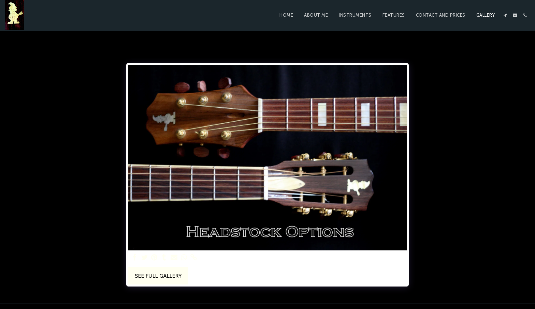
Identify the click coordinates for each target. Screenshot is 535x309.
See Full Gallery (158, 275)
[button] (505, 15)
